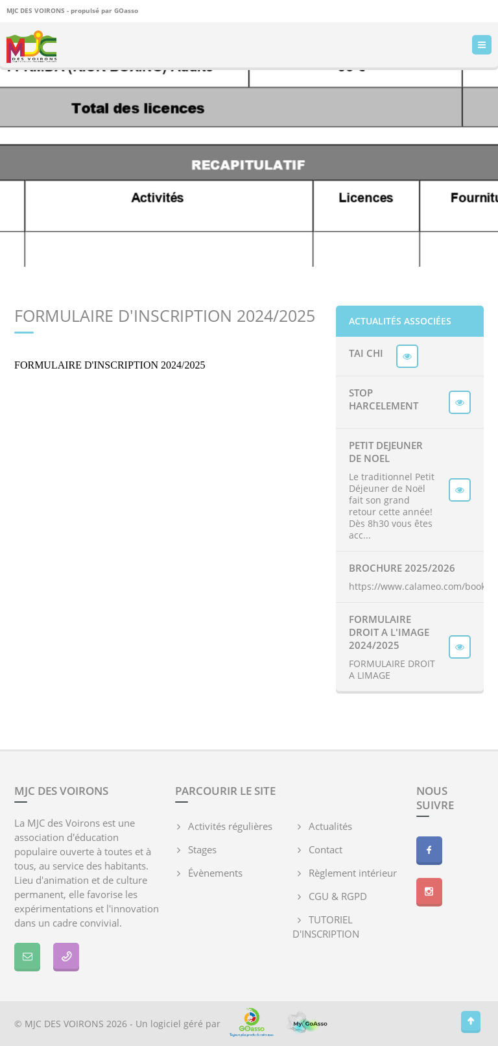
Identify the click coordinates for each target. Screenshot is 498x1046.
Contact (325, 849)
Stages (202, 849)
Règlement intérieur (353, 872)
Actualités (330, 826)
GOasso (126, 10)
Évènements (215, 872)
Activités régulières (230, 826)
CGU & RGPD (338, 896)
